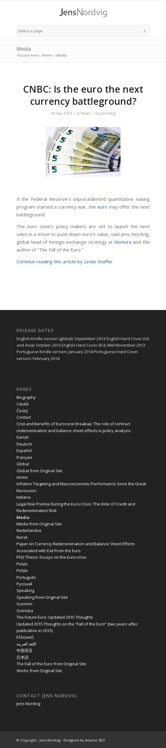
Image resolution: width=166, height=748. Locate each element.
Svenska (25, 610)
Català (23, 404)
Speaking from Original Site (42, 597)
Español (24, 450)
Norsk (22, 537)
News (85, 113)
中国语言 (25, 650)
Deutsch (24, 444)
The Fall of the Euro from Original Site (51, 664)
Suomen (24, 604)
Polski (22, 564)
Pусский (24, 584)
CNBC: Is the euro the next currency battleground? (83, 95)
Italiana (24, 497)
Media (24, 48)
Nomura (122, 242)
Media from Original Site (39, 524)
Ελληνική (25, 637)
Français (24, 457)
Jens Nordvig (28, 703)
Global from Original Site (40, 470)
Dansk (23, 437)
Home (47, 55)
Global (23, 464)
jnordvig (108, 113)
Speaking (25, 590)
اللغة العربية (26, 644)
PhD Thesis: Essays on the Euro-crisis (52, 557)
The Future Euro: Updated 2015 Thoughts (55, 617)
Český (22, 410)
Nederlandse (29, 530)
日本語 (23, 657)
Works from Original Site (39, 670)
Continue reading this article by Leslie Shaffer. (65, 261)
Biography (26, 397)
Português (26, 577)
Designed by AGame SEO (84, 740)
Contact (24, 417)
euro (102, 207)
